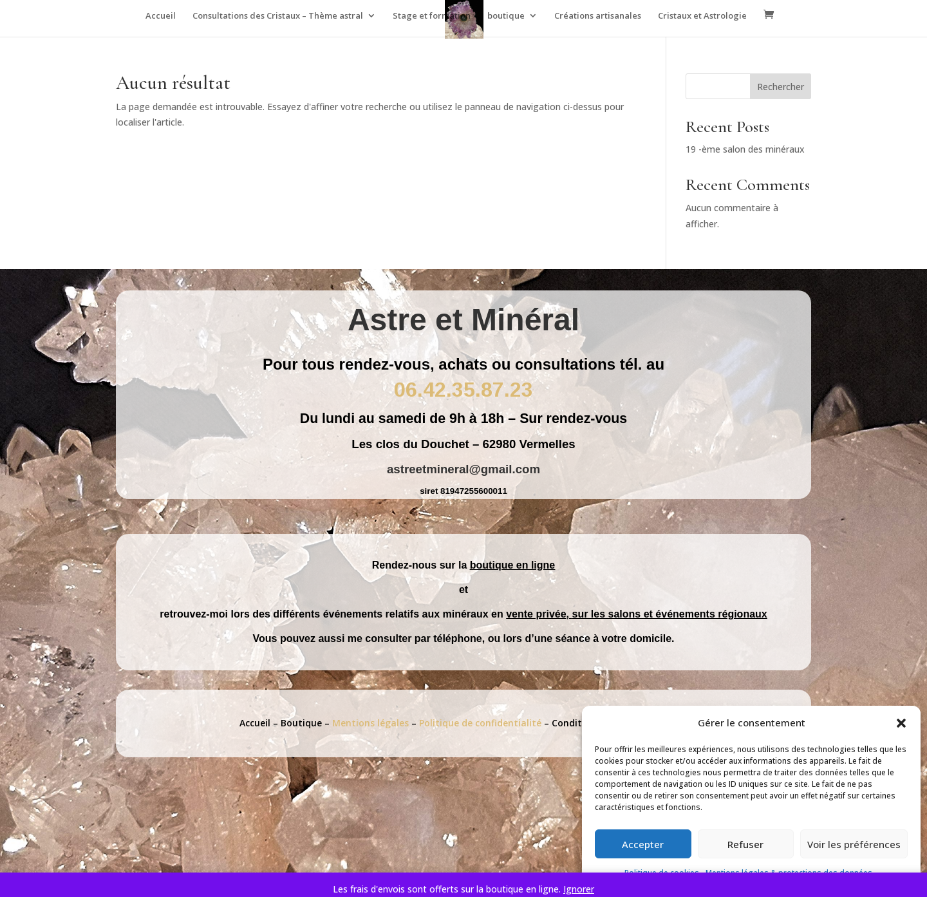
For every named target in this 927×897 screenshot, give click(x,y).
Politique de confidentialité (481, 723)
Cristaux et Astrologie (702, 16)
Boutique (301, 723)
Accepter (643, 844)
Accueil (160, 16)
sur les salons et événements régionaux (669, 614)
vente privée (536, 614)
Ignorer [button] (578, 889)
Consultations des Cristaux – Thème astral (277, 16)
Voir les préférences (854, 844)
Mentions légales (371, 723)
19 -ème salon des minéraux (745, 149)
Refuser (745, 844)
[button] (901, 723)
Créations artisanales (597, 16)
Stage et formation (432, 16)
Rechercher (780, 86)
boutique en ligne (512, 565)
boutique (506, 16)
